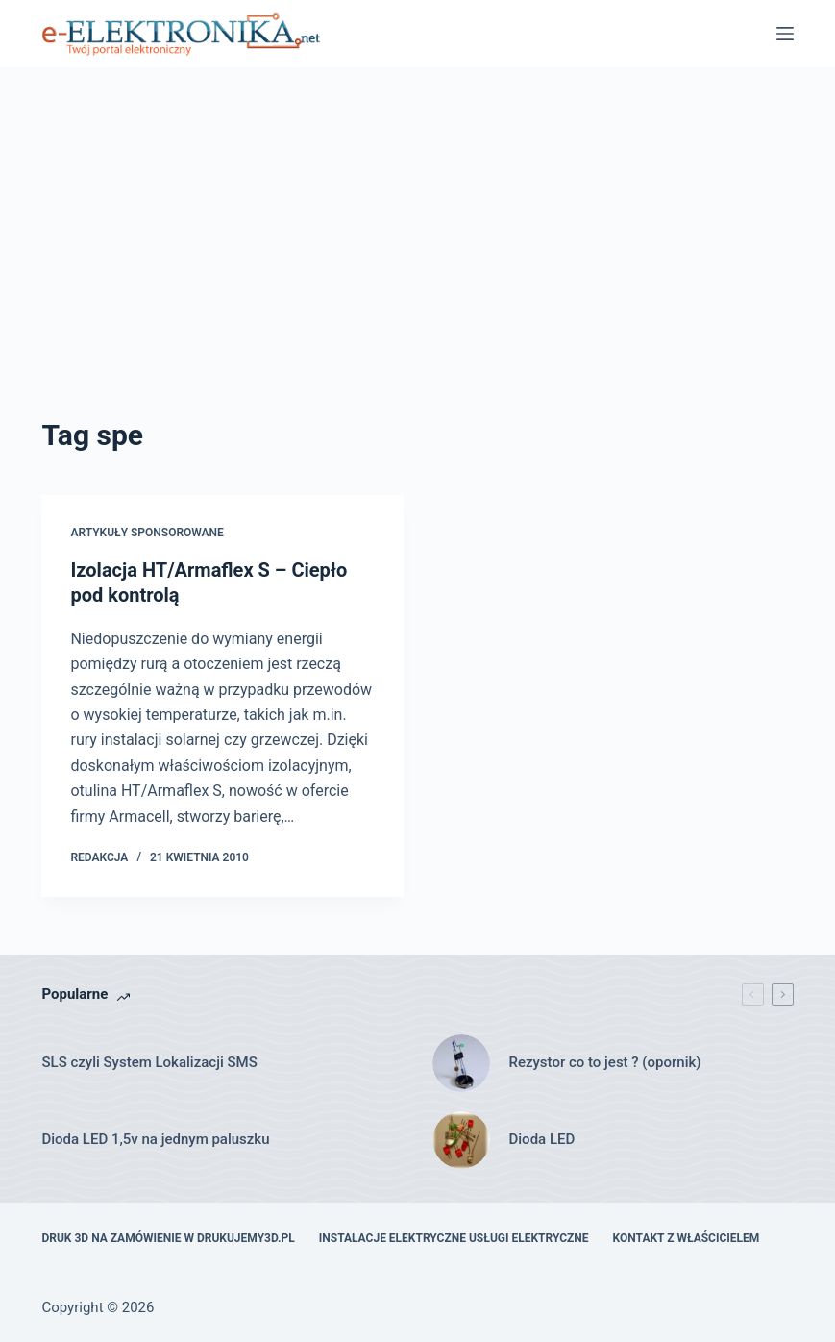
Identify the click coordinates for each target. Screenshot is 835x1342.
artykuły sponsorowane (146, 532)
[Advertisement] (418, 269)
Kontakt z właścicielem (686, 1238)
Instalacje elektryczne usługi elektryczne (454, 1238)
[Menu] (785, 33)
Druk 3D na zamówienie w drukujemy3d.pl (167, 1238)
